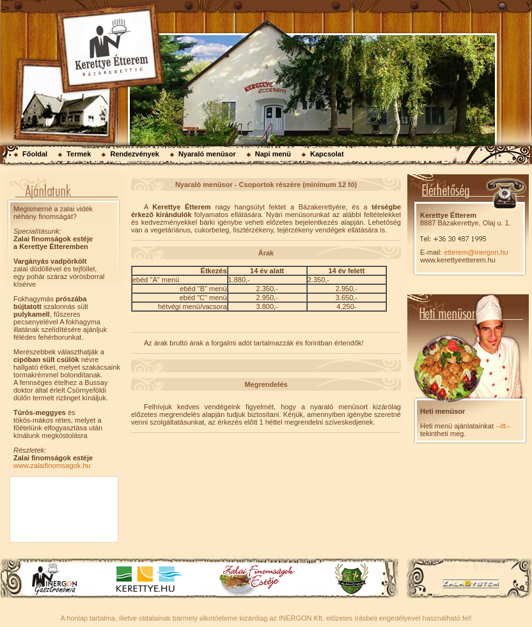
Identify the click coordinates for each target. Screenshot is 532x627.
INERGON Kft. (301, 618)
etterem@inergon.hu (476, 252)
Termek (78, 154)
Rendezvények (134, 154)
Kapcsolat (327, 154)
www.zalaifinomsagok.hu (51, 465)
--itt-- (503, 426)
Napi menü (273, 154)
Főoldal (34, 154)
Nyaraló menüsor (207, 154)
